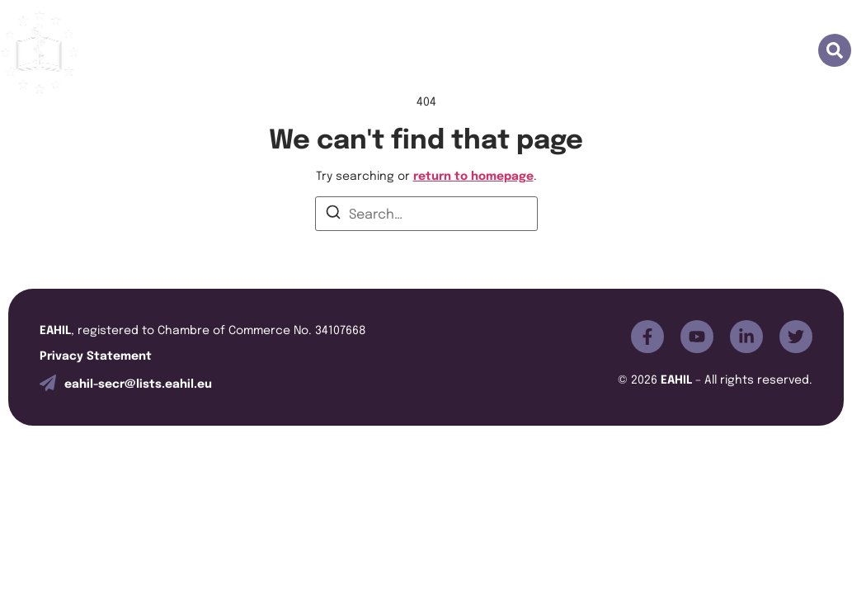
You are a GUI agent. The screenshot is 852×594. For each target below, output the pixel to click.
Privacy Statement (96, 354)
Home (129, 51)
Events (428, 51)
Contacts (755, 51)
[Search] (333, 214)
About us (209, 51)
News (676, 51)
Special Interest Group (554, 51)
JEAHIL (353, 51)
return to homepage (473, 174)
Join (285, 51)
